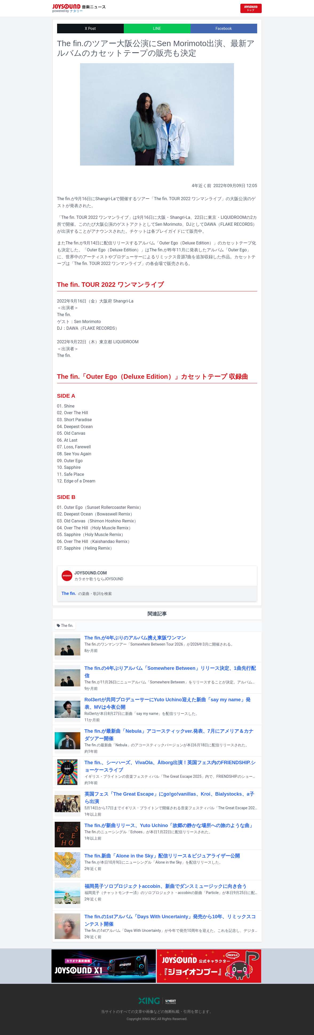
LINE (157, 28)
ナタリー (76, 11)
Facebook (224, 28)
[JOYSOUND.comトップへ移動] (251, 8)
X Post (90, 28)
